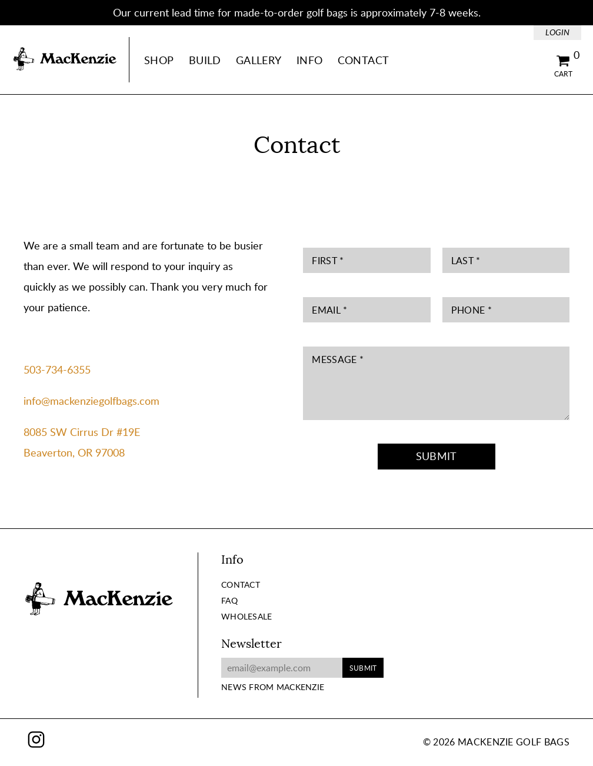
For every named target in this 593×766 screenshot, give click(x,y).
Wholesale (246, 616)
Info (309, 60)
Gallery (259, 60)
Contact (363, 60)
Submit (436, 456)
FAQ (229, 600)
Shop (159, 60)
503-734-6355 (57, 369)
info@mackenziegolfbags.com (91, 401)
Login (557, 32)
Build (205, 60)
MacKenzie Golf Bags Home (65, 59)
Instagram (36, 739)
